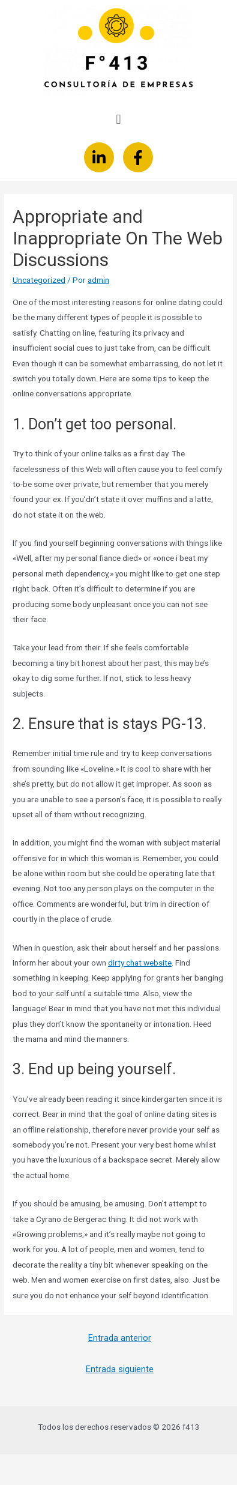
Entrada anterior (119, 1337)
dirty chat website (140, 962)
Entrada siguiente (120, 1369)
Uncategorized (39, 280)
